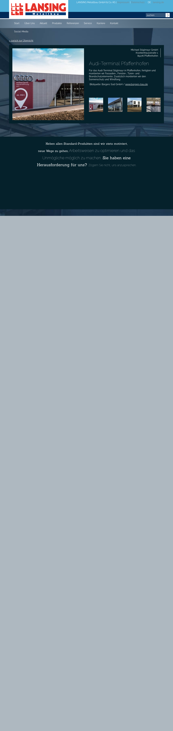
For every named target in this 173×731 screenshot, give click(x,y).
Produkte (57, 23)
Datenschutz (138, 2)
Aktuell (43, 23)
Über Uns (29, 23)
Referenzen (73, 23)
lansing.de (158, 2)
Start (16, 23)
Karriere (101, 23)
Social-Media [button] (21, 31)
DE (149, 2)
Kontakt (114, 23)
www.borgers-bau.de (136, 84)
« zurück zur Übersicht (21, 40)
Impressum (123, 2)
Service (88, 23)
